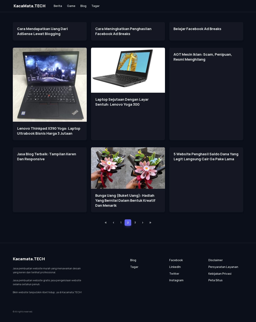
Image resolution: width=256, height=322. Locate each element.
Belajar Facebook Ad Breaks (197, 28)
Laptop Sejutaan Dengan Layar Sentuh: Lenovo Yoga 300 (122, 102)
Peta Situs (215, 280)
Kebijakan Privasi (219, 274)
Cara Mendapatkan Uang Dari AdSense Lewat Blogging (42, 31)
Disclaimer (215, 260)
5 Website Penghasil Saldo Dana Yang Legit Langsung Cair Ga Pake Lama (206, 156)
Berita (58, 6)
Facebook (176, 260)
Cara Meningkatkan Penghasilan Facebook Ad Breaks (123, 31)
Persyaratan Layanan (223, 267)
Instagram (176, 280)
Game (71, 6)
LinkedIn (175, 267)
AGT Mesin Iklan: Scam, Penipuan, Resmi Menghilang (203, 57)
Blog (83, 6)
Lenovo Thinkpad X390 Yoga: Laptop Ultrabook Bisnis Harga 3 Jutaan (48, 131)
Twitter (174, 274)
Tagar (95, 6)
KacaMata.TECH (30, 6)
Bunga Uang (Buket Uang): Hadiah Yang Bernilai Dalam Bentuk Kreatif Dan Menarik (125, 200)
